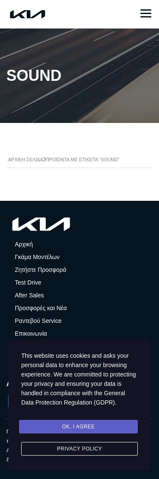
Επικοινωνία (31, 333)
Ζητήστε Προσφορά (40, 269)
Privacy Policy (79, 449)
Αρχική (24, 244)
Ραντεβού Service (38, 320)
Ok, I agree (78, 427)
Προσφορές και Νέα (41, 308)
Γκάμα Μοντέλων (37, 257)
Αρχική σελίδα (25, 159)
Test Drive (28, 282)
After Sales (29, 295)
